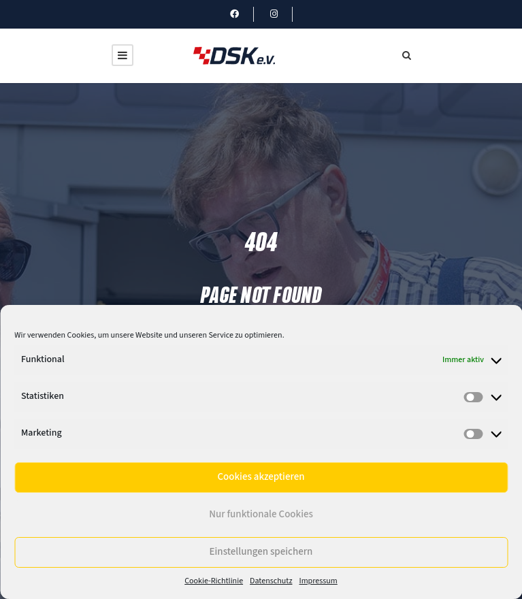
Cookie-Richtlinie (213, 581)
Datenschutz (271, 581)
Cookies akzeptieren (260, 477)
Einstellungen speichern (261, 552)
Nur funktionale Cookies (261, 514)
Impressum (318, 581)
